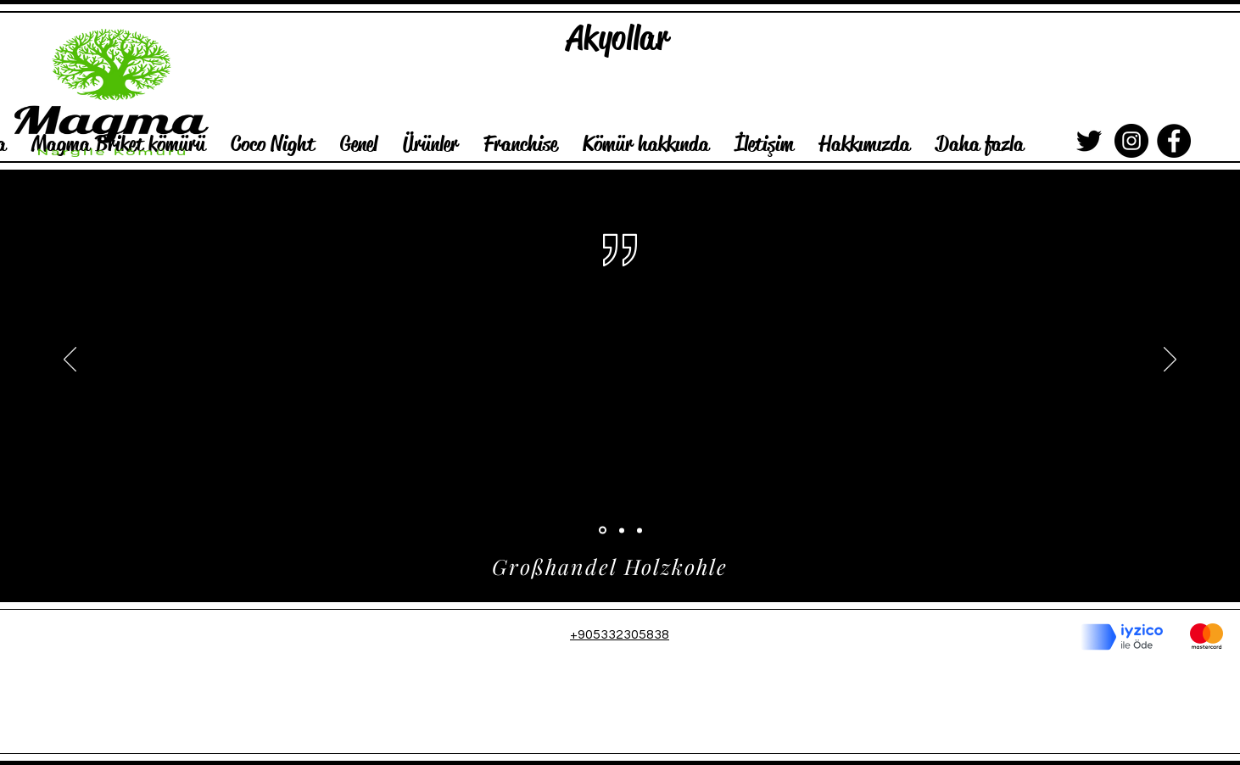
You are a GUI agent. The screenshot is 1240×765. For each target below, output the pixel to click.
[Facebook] (1174, 141)
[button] (272, 143)
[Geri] (70, 360)
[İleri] (1170, 360)
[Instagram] (1131, 141)
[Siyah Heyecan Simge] (1089, 141)
